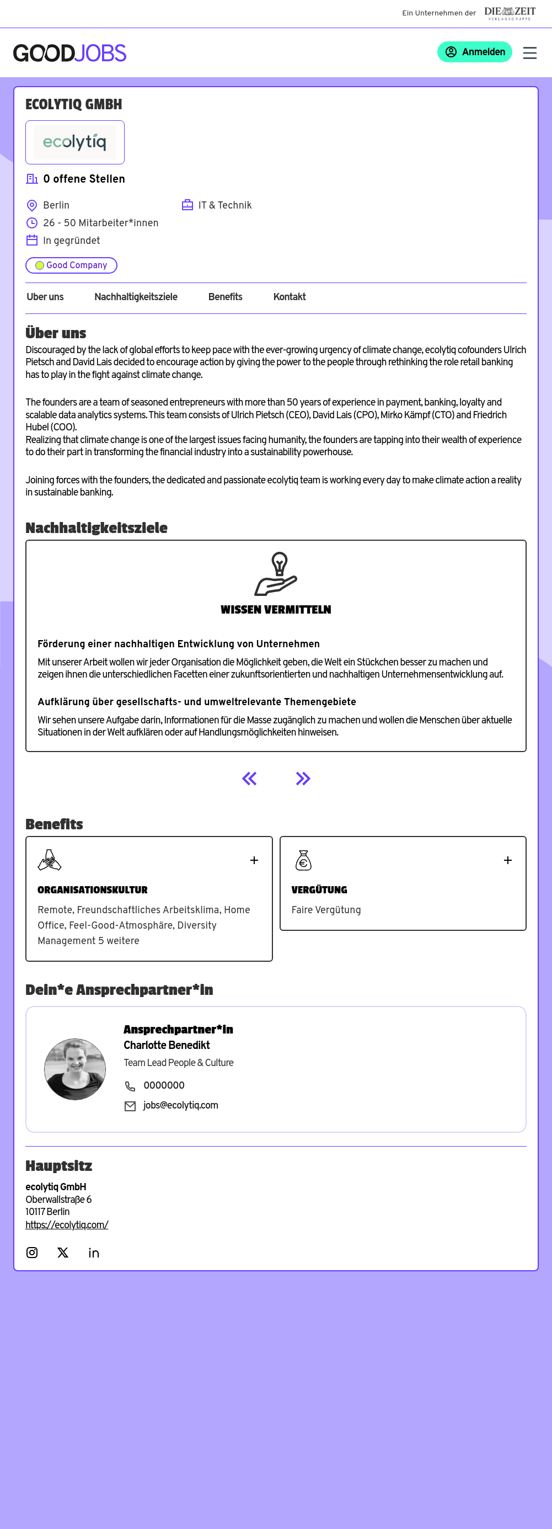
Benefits (225, 298)
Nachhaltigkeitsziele (136, 298)
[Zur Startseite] (69, 53)
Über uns (44, 298)
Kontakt (289, 298)
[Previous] (249, 778)
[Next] (302, 778)
